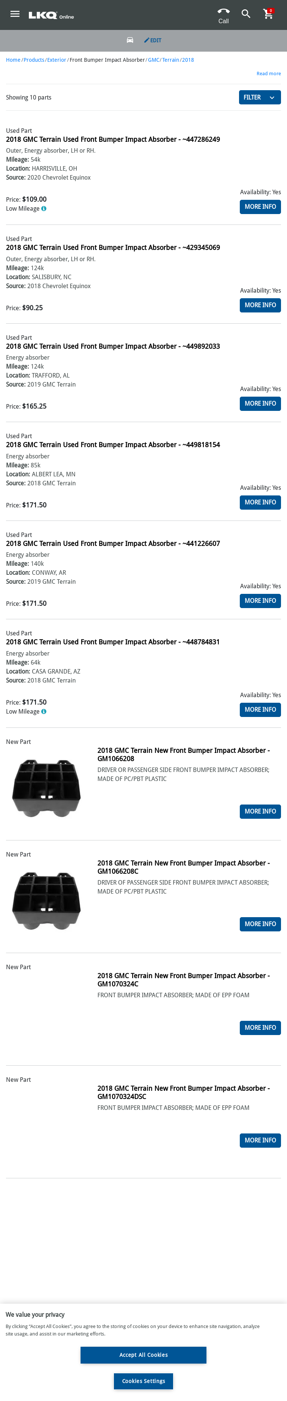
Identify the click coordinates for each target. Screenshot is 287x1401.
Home (13, 60)
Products (34, 60)
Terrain (170, 60)
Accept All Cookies (144, 1355)
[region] (143, 1352)
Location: (18, 168)
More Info (260, 206)
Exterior (56, 60)
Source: (15, 177)
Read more (269, 73)
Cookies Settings (143, 1381)
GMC (153, 60)
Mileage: (17, 159)
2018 (188, 60)
